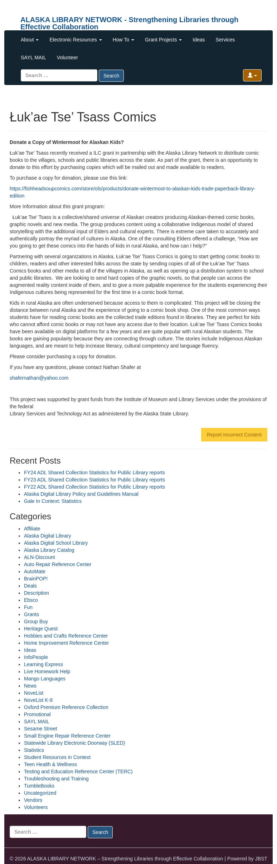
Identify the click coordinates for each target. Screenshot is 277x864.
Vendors (33, 800)
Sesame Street (40, 728)
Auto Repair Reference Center (57, 564)
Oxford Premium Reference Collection (66, 707)
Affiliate (32, 528)
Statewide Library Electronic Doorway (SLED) (74, 743)
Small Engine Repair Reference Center (67, 736)
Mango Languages (44, 678)
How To (123, 40)
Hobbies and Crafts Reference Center (66, 636)
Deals (30, 586)
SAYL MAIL (33, 57)
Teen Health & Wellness (50, 764)
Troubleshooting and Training (56, 778)
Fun (28, 607)
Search (111, 76)
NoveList (33, 693)
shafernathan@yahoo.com (39, 378)
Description (36, 593)
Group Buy (36, 621)
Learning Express (43, 664)
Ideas (199, 40)
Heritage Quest (41, 628)
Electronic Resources (75, 40)
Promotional (37, 714)
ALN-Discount (39, 557)
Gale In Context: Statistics (53, 501)
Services (225, 40)
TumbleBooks (39, 786)
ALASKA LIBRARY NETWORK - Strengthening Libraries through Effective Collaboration (129, 22)
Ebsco (31, 600)
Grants (31, 614)
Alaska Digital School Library (56, 543)
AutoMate (34, 571)
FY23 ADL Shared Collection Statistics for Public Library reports (94, 480)
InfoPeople (36, 657)
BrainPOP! (36, 578)
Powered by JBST (247, 858)
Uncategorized (40, 793)
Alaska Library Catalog (49, 550)
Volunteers (36, 807)
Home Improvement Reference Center (66, 643)
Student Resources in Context (57, 757)
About (30, 40)
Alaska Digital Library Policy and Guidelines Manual (81, 494)
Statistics (34, 750)
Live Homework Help (47, 671)
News (30, 686)
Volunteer (67, 57)
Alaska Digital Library (47, 536)
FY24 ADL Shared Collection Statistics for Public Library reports (94, 472)
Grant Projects (163, 40)
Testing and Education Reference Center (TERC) (78, 771)
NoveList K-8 (38, 700)
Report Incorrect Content (234, 435)
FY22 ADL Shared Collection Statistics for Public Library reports (94, 487)
